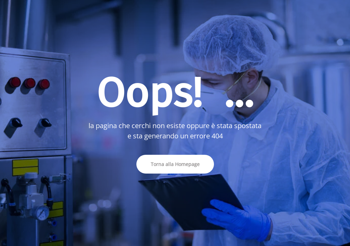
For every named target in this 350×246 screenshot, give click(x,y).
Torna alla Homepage (175, 164)
